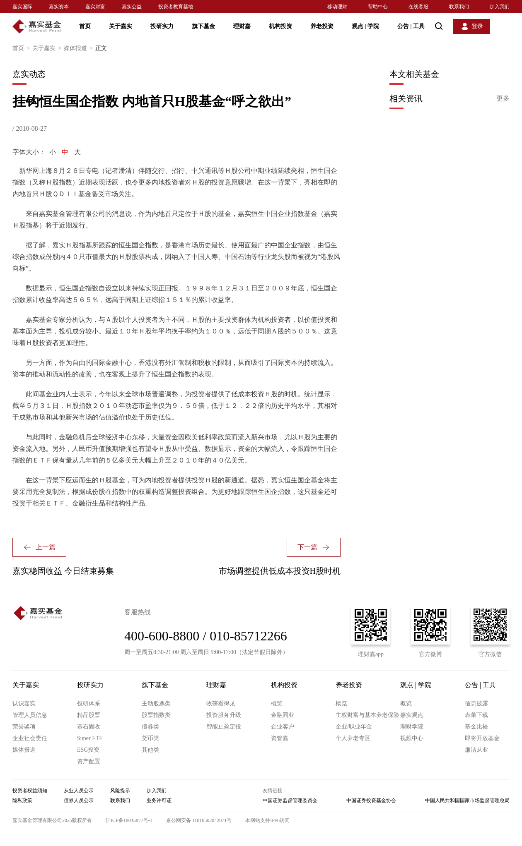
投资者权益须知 (29, 790)
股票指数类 (156, 715)
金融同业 (282, 715)
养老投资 (322, 26)
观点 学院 (365, 26)
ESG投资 (88, 750)
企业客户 (282, 727)
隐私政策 (22, 800)
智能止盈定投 (223, 727)
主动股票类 (156, 703)
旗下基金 (203, 26)
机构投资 (280, 26)
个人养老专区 (353, 738)
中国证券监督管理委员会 (290, 800)
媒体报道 (79, 48)
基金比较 (476, 727)
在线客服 (418, 7)
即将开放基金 (482, 738)
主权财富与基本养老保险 (367, 715)
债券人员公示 (79, 800)
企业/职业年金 (354, 727)
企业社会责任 (29, 738)
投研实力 (162, 26)
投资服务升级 (223, 715)
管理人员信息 (29, 715)
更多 (503, 98)
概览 (277, 703)
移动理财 (337, 7)
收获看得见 (220, 703)
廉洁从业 (476, 750)
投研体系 (88, 703)
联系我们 (459, 7)
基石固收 (88, 727)
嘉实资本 (59, 7)
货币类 (150, 738)
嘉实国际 (22, 7)
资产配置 (88, 761)
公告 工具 (411, 26)
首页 (85, 26)
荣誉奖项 (24, 727)
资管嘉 (279, 738)
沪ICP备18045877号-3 (129, 820)
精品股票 (88, 715)
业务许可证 (159, 800)
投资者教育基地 (175, 7)
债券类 (150, 727)
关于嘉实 (120, 26)
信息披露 (476, 703)
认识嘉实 (24, 703)
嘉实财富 (95, 7)
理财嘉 (242, 26)
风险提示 (120, 790)
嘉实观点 (411, 715)
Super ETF (89, 738)
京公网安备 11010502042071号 (199, 820)
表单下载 (476, 715)
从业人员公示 (79, 790)
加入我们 (500, 7)
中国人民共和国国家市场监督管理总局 (467, 800)
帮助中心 (378, 7)
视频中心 (411, 738)
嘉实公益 (132, 7)
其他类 (150, 750)
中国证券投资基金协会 (371, 800)
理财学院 (411, 727)
